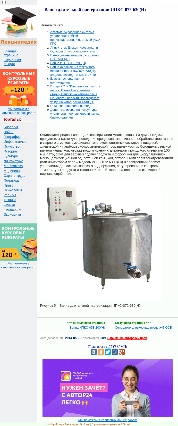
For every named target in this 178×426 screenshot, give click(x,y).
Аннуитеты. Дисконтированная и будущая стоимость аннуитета (74, 49)
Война (8, 132)
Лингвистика (13, 161)
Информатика (14, 142)
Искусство (12, 146)
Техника (10, 200)
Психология (13, 190)
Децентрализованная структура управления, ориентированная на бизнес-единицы (75, 113)
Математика (13, 166)
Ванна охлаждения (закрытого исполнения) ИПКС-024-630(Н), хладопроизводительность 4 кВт (73, 71)
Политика (11, 180)
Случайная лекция (12, 62)
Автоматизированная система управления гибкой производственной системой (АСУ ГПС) (75, 37)
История (10, 151)
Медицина (12, 171)
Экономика (12, 214)
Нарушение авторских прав (127, 338)
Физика (9, 205)
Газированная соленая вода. (71, 106)
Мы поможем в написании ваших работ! (19, 111)
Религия (10, 195)
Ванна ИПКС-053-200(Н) (68, 63)
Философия (13, 210)
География (12, 137)
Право (9, 185)
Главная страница (11, 53)
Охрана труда (14, 176)
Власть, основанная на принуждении (67, 80)
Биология (11, 127)
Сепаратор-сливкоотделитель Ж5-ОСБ (143, 327)
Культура (11, 156)
